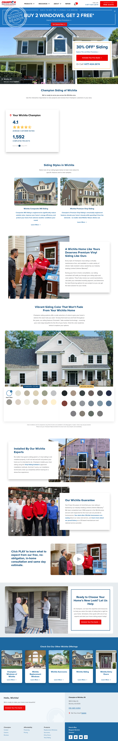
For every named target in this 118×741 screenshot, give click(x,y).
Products (31, 4)
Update (16, 82)
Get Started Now (59, 25)
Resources (46, 4)
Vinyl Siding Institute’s (32, 465)
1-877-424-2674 (91, 4)
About (59, 4)
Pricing (26, 733)
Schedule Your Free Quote (92, 58)
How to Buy (73, 728)
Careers (6, 733)
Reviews (6, 735)
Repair (69, 4)
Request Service (74, 730)
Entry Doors (47, 735)
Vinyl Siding (47, 738)
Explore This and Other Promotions (59, 20)
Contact (6, 730)
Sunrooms (47, 733)
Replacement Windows (50, 730)
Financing (27, 730)
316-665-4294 (75, 708)
